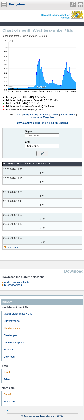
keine (18, 114)
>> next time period (57, 123)
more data (12, 247)
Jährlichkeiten (68, 114)
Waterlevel (9, 401)
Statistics (8, 349)
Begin (28, 131)
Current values (12, 321)
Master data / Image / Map (18, 313)
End (27, 141)
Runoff (7, 394)
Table (7, 379)
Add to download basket (17, 282)
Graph (7, 372)
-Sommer (44, 114)
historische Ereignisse (43, 117)
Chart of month (12, 328)
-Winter (55, 114)
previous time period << (30, 123)
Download (9, 356)
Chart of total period (14, 342)
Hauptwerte (30, 114)
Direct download (13, 285)
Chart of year (11, 335)
